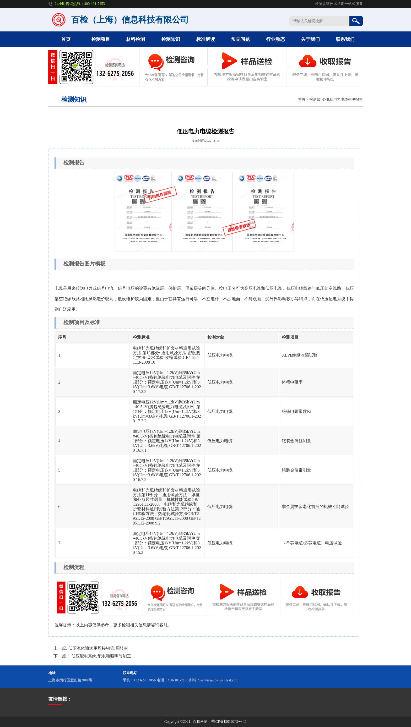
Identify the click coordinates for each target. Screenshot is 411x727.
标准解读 (205, 39)
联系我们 (345, 39)
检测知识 (170, 39)
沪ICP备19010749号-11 (228, 722)
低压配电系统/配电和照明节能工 (101, 656)
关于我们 (310, 39)
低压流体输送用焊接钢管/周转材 (98, 648)
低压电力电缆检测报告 (344, 99)
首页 (66, 39)
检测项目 (100, 39)
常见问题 (240, 39)
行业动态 (275, 39)
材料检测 (135, 39)
